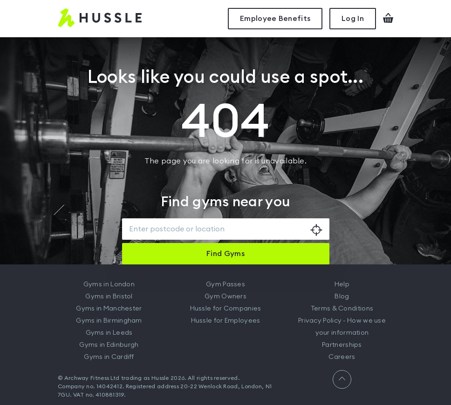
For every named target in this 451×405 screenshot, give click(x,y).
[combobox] (225, 229)
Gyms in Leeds (109, 333)
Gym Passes (225, 284)
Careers (341, 357)
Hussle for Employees (225, 320)
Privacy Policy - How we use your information (342, 326)
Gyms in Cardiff (109, 357)
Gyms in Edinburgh (108, 345)
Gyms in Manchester (109, 308)
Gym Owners (225, 296)
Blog (342, 296)
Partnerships (342, 345)
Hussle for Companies (225, 308)
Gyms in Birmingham (109, 320)
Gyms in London (109, 284)
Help (342, 284)
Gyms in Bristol (109, 296)
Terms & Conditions (342, 308)
